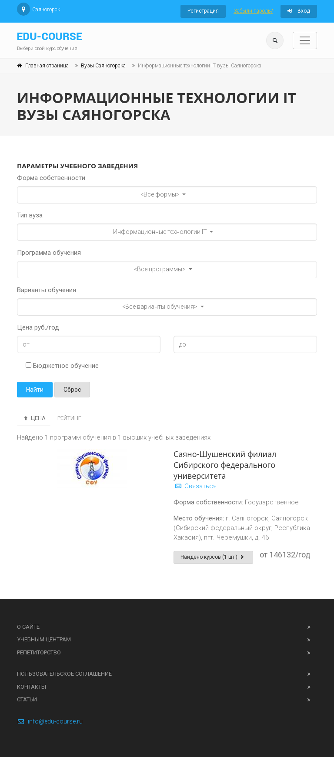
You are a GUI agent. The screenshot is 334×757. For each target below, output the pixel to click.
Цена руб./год (38, 327)
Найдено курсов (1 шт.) (213, 557)
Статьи (27, 699)
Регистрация (203, 11)
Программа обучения (49, 253)
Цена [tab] (34, 418)
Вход (298, 11)
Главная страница (47, 66)
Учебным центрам (44, 639)
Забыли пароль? (253, 11)
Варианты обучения (46, 290)
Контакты (31, 687)
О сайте (28, 627)
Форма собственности (51, 178)
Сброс (72, 389)
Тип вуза (30, 215)
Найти (34, 389)
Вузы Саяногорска (103, 66)
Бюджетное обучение (62, 366)
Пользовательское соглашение (64, 673)
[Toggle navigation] (305, 40)
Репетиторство (39, 652)
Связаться (195, 486)
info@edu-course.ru (50, 721)
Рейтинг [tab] (69, 418)
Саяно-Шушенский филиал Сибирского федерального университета (225, 465)
